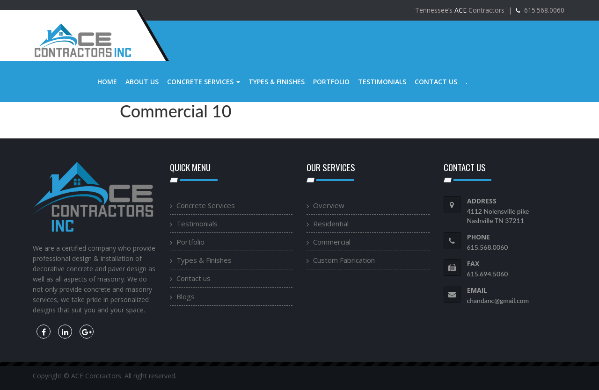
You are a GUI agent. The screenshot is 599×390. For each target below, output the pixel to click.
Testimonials (382, 81)
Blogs (185, 296)
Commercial (332, 241)
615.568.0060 (543, 10)
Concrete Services (203, 81)
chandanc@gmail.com (498, 300)
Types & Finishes (276, 81)
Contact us (436, 81)
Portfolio (331, 81)
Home (107, 81)
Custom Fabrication (344, 260)
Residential (331, 223)
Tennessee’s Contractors (459, 10)
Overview (328, 205)
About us (142, 81)
